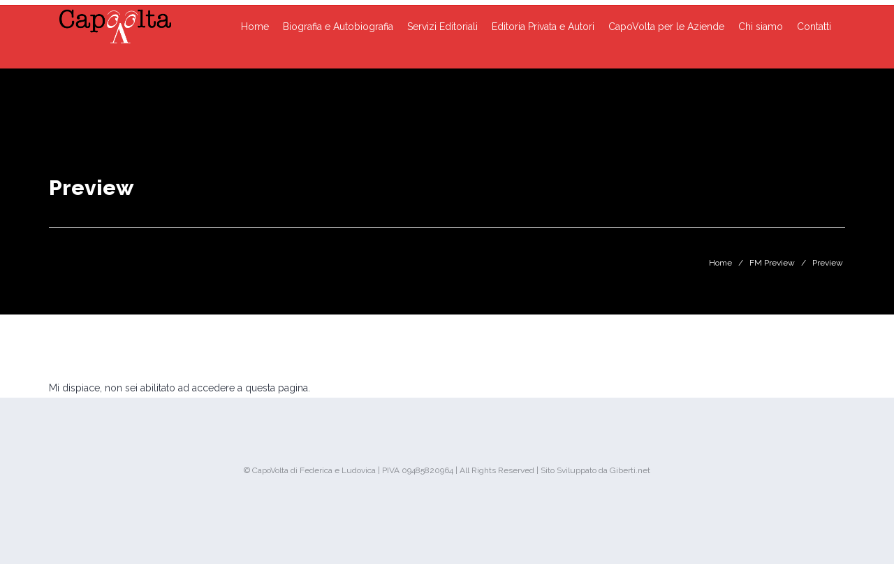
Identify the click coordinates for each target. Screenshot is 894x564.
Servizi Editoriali (442, 26)
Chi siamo (760, 26)
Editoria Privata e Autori (543, 26)
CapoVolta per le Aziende (666, 26)
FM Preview (772, 263)
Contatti (814, 26)
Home (255, 26)
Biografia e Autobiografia (338, 26)
